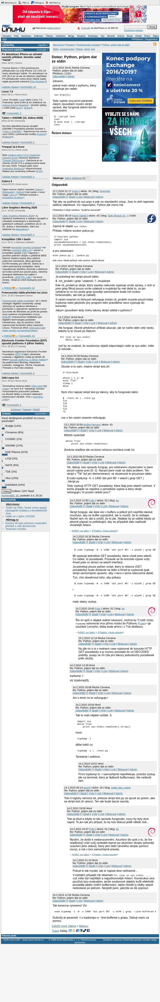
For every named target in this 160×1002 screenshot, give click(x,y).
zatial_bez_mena (121, 802)
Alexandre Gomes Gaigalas (26, 247)
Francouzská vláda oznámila (17, 300)
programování (67, 49)
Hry (102, 36)
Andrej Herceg (91, 434)
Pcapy (142, 635)
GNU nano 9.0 (10, 377)
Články (49, 36)
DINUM (6, 317)
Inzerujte (85, 28)
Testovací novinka (15, 528)
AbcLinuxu (12, 504)
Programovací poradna (88, 44)
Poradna (7, 36)
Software (38, 36)
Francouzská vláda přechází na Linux (24, 292)
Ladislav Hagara (10, 87)
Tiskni (55, 946)
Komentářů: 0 (27, 142)
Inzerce (118, 955)
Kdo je (120, 36)
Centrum (16, 409)
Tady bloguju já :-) (118, 215)
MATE (7, 465)
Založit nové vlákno (64, 941)
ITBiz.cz (23, 2)
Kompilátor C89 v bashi (16, 239)
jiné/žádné (10, 484)
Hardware (26, 36)
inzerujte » (42, 49)
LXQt (7, 458)
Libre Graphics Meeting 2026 (19, 207)
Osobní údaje (150, 955)
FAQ (16, 36)
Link (79, 196)
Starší (36, 409)
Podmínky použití (132, 955)
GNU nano (37, 386)
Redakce (107, 955)
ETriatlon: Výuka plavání (104, 541)
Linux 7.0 (7, 91)
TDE (7, 471)
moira (75, 191)
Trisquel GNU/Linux (13, 160)
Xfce (7, 478)
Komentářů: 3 (14, 113)
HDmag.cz (37, 2)
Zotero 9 (7, 181)
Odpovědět (59, 76)
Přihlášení (137, 39)
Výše (83, 274)
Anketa (6, 413)
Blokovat (89, 196)
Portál (138, 36)
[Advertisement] (94, 167)
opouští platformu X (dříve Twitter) (28, 359)
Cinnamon (10, 432)
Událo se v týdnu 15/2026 (20, 516)
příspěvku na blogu (12, 197)
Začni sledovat (73, 178)
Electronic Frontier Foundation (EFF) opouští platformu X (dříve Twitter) (24, 342)
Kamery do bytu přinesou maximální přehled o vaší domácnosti (26, 524)
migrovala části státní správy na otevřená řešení (23, 329)
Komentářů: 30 (10, 495)
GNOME (9, 445)
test (93, 49)
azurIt (86, 802)
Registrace (151, 39)
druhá (27, 107)
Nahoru (83, 941)
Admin (71, 76)
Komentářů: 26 (28, 87)
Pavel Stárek (79, 215)
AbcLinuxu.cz (9, 2)
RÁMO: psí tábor (81, 541)
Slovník (111, 36)
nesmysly (105, 191)
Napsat (27, 409)
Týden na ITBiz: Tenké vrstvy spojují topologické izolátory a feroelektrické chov (26, 510)
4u (117, 511)
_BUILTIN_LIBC (22, 277)
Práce (147, 36)
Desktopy (93, 36)
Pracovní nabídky (12, 49)
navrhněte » (41, 413)
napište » (43, 45)
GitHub (20, 192)
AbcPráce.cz (53, 2)
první (19, 107)
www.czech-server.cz (33, 955)
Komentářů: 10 (27, 288)
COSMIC (9, 439)
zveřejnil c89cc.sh (21, 250)
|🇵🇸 (3, 113)
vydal (21, 99)
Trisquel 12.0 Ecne (13, 146)
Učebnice (60, 36)
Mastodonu (22, 229)
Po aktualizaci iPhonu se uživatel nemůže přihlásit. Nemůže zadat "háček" (22, 57)
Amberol (41, 134)
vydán (5, 388)
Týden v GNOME (11, 131)
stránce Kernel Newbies (15, 105)
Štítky (56, 49)
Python (79, 49)
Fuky (92, 511)
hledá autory (53, 28)
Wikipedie (8, 192)
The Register (37, 81)
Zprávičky (8, 45)
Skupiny (81, 36)
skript (87, 49)
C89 (24, 252)
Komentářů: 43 (27, 336)
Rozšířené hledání (133, 30)
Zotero (38, 189)
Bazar (130, 36)
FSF (39, 171)
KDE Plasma (11, 452)
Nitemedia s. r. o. (71, 955)
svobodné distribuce (13, 168)
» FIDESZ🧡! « (9, 288)
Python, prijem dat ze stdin (116, 44)
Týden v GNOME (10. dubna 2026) (22, 117)
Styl (4, 39)
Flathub (7, 136)
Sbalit (72, 196)
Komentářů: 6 (27, 373)
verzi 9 (12, 194)
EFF (18, 354)
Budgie (8, 425)
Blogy (71, 36)
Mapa (155, 36)
